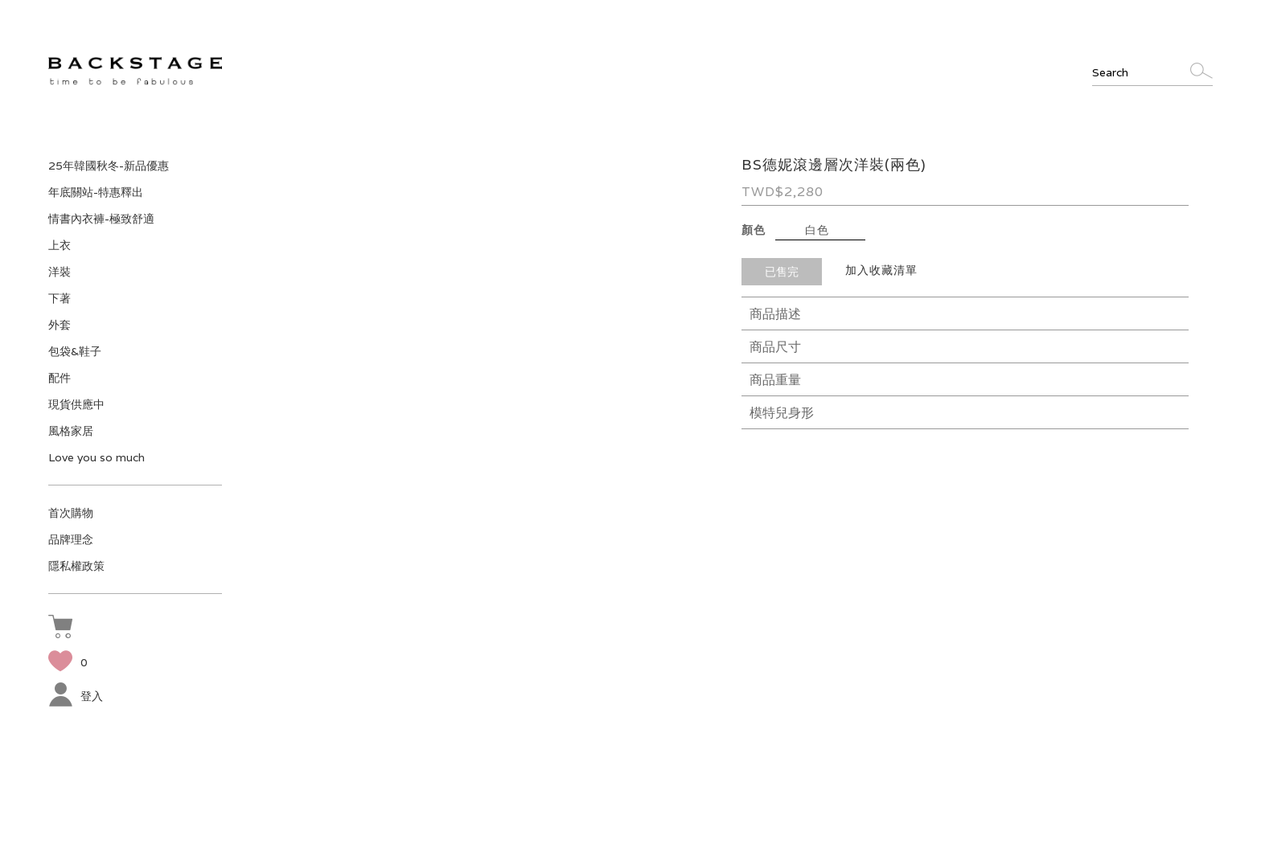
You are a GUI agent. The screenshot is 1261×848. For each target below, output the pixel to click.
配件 (59, 378)
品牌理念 (70, 539)
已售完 (782, 271)
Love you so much (96, 457)
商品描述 (775, 313)
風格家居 (70, 431)
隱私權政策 (76, 566)
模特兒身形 (782, 412)
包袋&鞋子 (74, 351)
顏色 (753, 230)
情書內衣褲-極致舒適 (101, 218)
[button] (64, 628)
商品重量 (775, 379)
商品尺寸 (775, 346)
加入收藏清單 (881, 270)
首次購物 (70, 513)
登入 (75, 696)
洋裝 (59, 271)
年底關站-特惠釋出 (95, 192)
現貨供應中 (76, 404)
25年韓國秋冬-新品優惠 (108, 165)
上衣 (59, 245)
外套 (59, 324)
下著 (59, 298)
